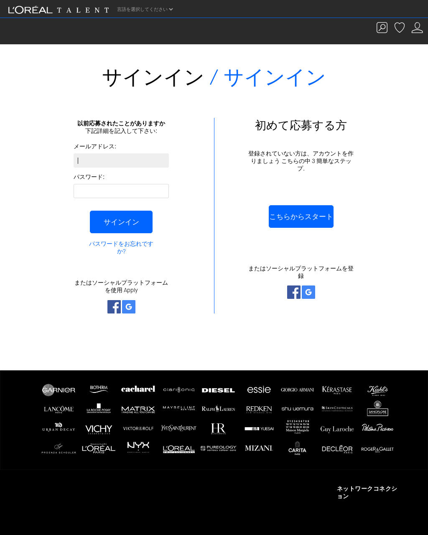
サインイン (121, 222)
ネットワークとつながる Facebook (114, 306)
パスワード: (89, 177)
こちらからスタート (301, 216)
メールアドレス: (95, 146)
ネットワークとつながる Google (128, 306)
